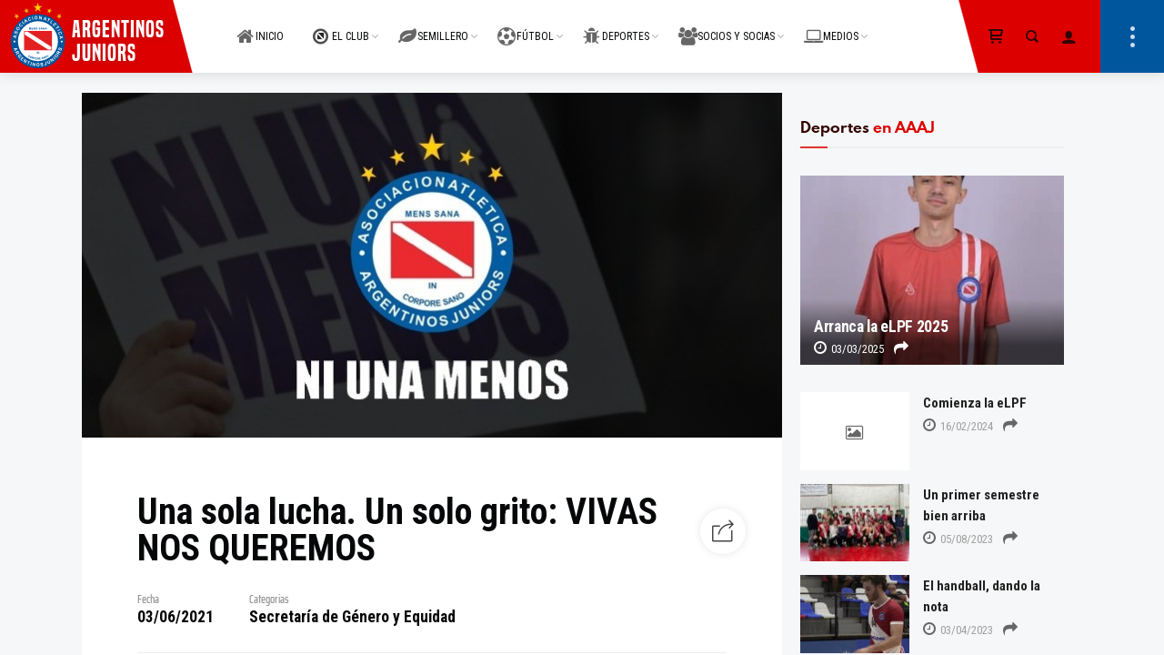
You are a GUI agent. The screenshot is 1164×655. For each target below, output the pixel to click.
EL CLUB (341, 26)
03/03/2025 (849, 349)
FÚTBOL (525, 26)
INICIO (260, 26)
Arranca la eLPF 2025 (881, 326)
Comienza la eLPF (975, 403)
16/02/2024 (958, 426)
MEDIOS (831, 26)
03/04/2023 (958, 630)
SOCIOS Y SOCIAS (726, 26)
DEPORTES (616, 26)
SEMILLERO (433, 26)
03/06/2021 (175, 617)
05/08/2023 (958, 539)
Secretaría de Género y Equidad (352, 617)
